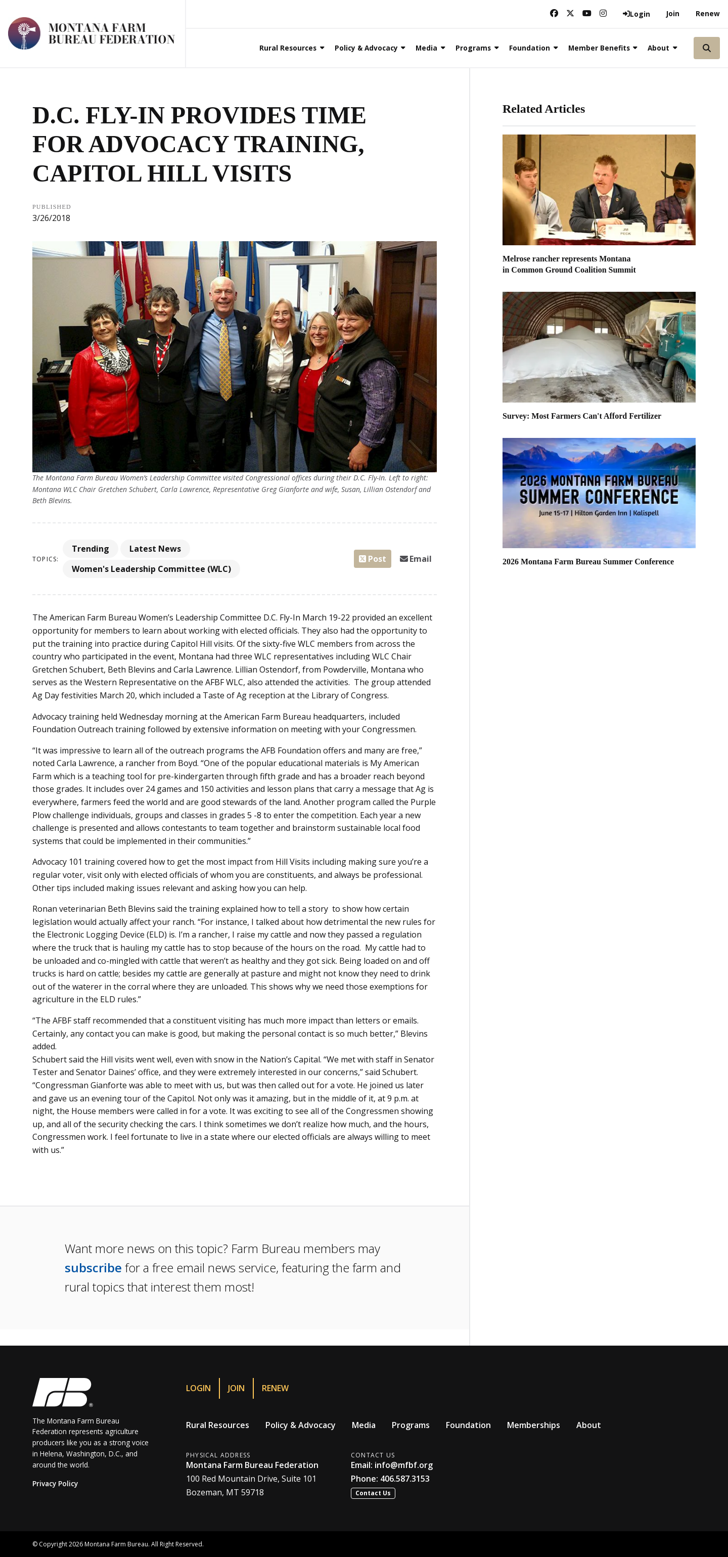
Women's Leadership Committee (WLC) (151, 568)
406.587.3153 (405, 1478)
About (588, 1425)
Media (364, 1425)
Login (198, 1388)
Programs (411, 1425)
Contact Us (373, 1493)
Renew (708, 13)
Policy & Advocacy (300, 1425)
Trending (90, 548)
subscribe (93, 1267)
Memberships (533, 1425)
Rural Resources (217, 1425)
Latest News (155, 548)
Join (672, 13)
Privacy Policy (55, 1483)
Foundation (468, 1425)
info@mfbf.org (404, 1465)
